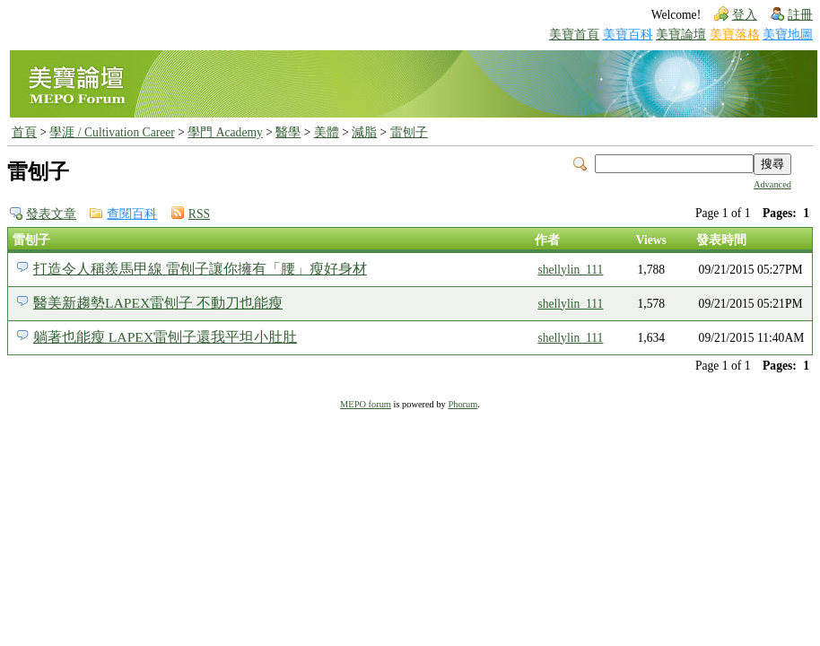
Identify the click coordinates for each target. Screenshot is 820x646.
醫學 (288, 132)
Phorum (462, 404)
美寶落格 (735, 34)
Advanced (772, 184)
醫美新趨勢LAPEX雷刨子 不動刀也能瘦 (158, 302)
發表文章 (51, 214)
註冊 (800, 15)
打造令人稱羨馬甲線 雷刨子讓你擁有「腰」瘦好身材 (200, 268)
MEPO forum (365, 404)
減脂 (364, 132)
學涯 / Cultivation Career (111, 132)
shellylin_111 (570, 269)
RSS (199, 214)
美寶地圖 (788, 34)
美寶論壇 (681, 34)
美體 (326, 132)
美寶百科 (628, 34)
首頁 (24, 132)
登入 (744, 15)
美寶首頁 (574, 34)
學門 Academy (225, 132)
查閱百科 (132, 214)
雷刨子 (409, 132)
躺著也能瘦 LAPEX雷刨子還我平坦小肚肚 (165, 337)
